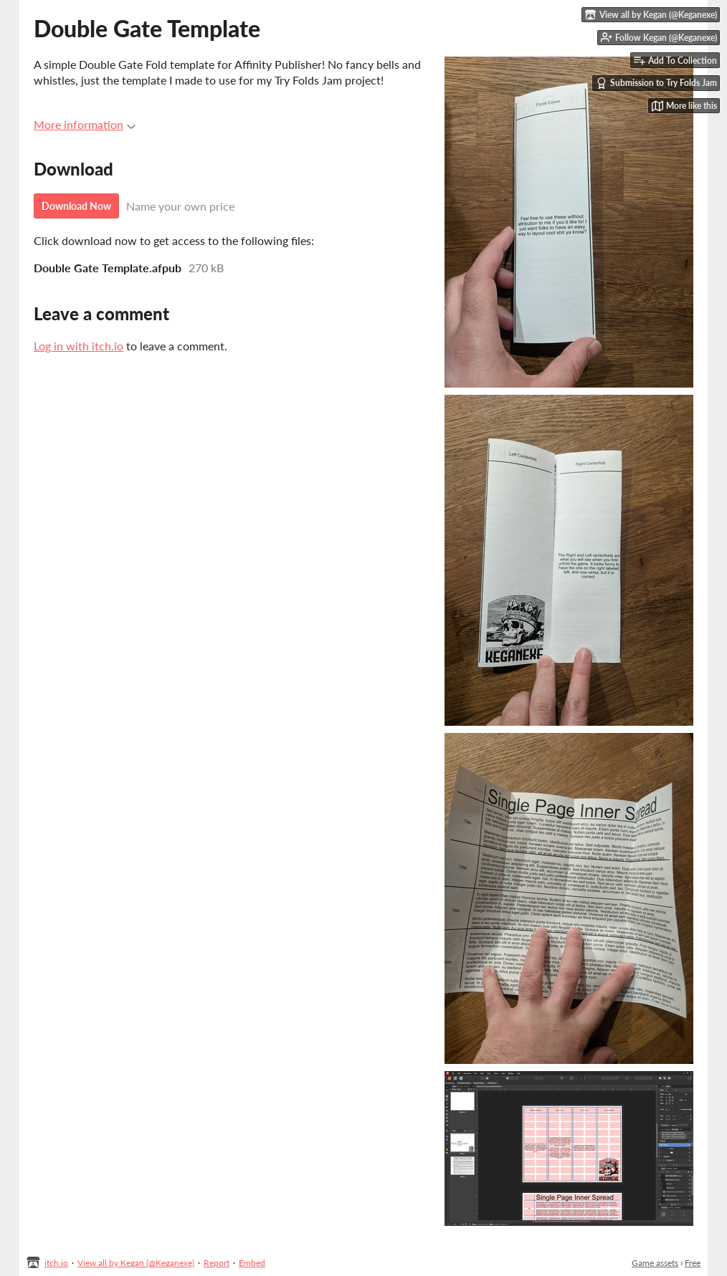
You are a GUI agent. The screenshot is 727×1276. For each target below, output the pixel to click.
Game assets (655, 1262)
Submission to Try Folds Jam (656, 83)
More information (85, 124)
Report (216, 1262)
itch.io (56, 1262)
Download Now (76, 206)
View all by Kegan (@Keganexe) (135, 1262)
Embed (252, 1262)
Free (692, 1262)
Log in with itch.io (78, 345)
